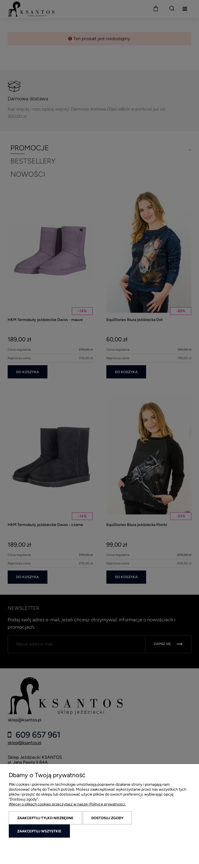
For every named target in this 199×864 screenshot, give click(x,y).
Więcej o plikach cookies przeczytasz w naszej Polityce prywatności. (67, 804)
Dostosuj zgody (107, 818)
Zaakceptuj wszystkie (39, 831)
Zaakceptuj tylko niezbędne (45, 818)
